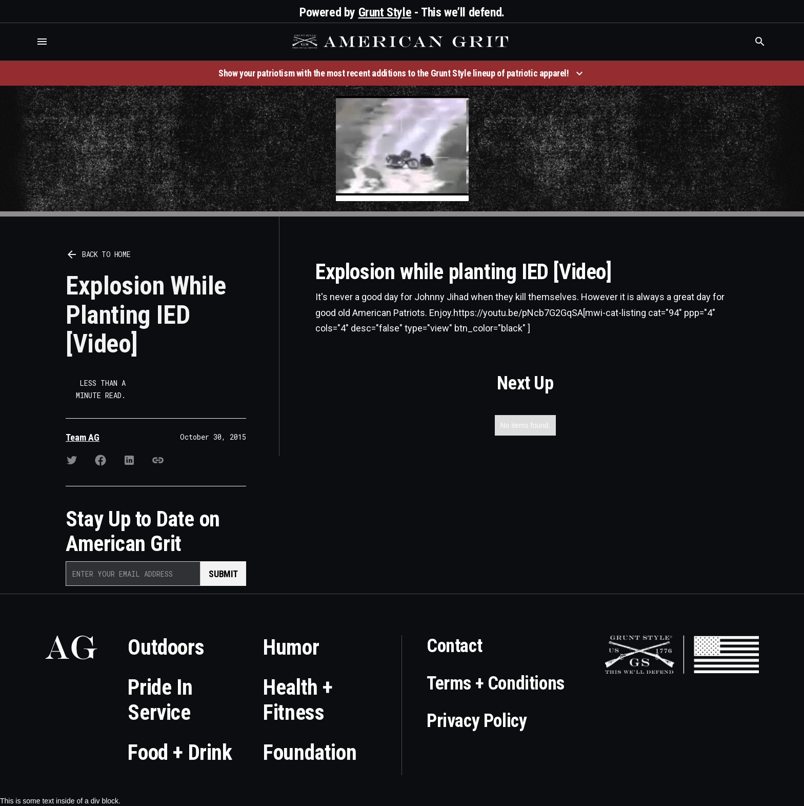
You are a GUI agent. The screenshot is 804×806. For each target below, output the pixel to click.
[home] (401, 41)
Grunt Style (385, 12)
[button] (42, 41)
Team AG (82, 437)
